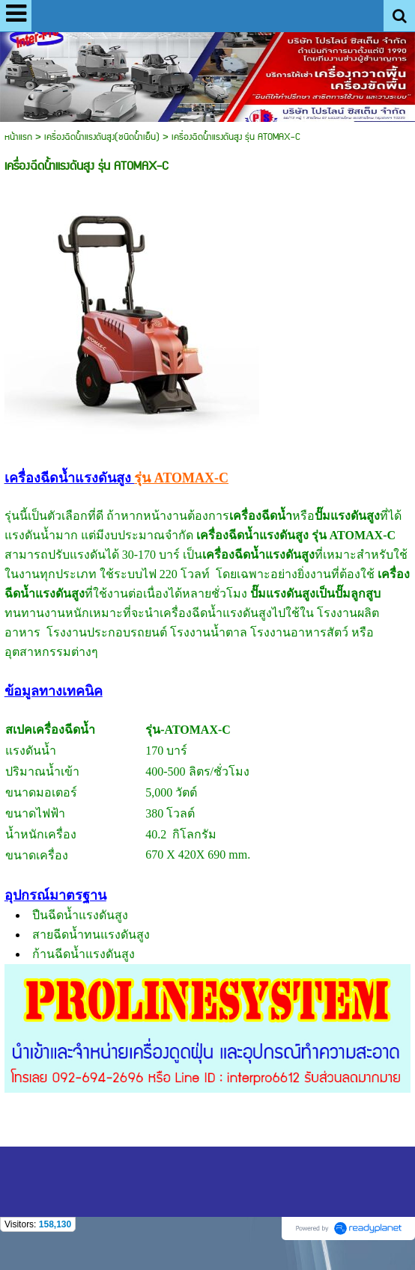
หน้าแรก (18, 137)
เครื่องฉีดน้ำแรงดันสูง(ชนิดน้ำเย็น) (102, 137)
